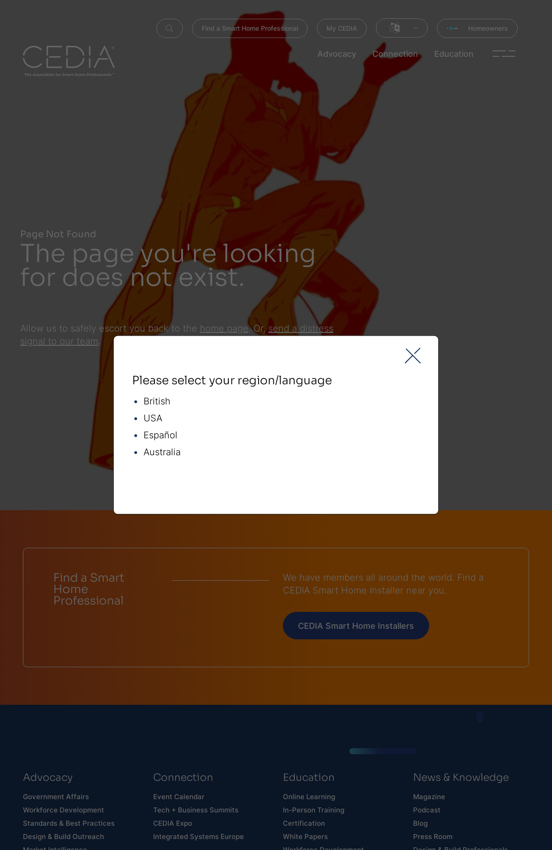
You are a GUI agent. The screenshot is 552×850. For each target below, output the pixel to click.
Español (160, 435)
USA (153, 419)
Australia (162, 452)
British (157, 402)
